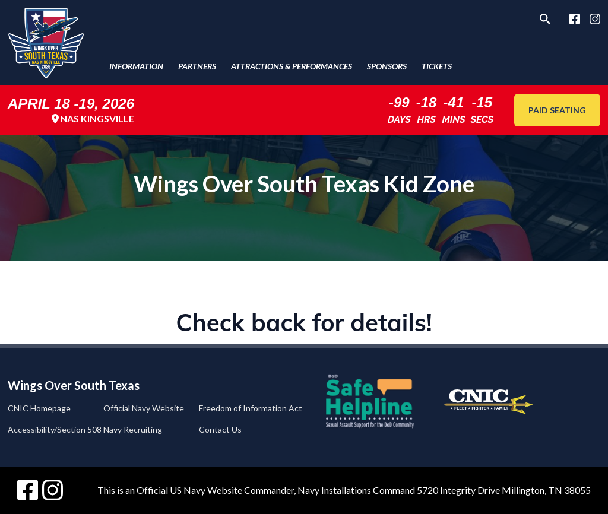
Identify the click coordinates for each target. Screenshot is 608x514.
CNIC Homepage (39, 408)
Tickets (437, 66)
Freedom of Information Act (250, 408)
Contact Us (220, 429)
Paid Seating (557, 110)
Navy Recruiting (132, 429)
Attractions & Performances (291, 66)
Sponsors (387, 66)
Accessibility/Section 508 (55, 429)
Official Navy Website (143, 408)
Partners (197, 66)
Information (136, 66)
